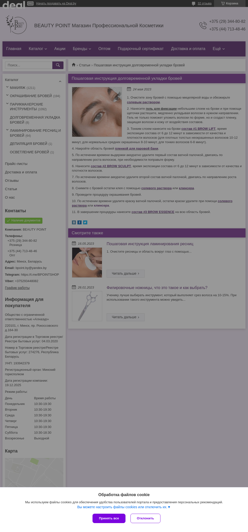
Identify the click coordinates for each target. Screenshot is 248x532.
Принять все (109, 518)
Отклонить (145, 518)
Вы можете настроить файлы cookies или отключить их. (122, 507)
